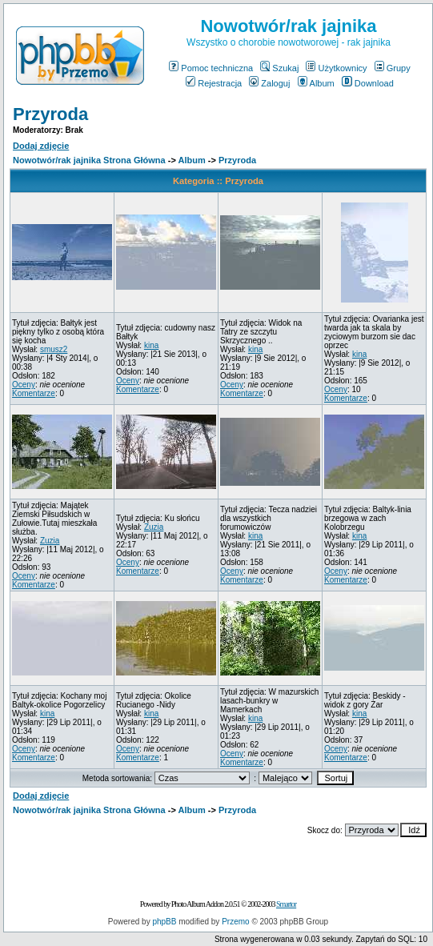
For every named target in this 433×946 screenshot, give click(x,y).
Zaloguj (269, 83)
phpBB (164, 921)
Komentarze (33, 393)
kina (151, 345)
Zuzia (49, 540)
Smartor (286, 904)
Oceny (23, 384)
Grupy (393, 68)
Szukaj (279, 68)
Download (368, 83)
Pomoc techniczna (211, 68)
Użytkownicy (336, 68)
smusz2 (53, 349)
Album (316, 83)
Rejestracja (214, 83)
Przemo (235, 921)
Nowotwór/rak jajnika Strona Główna (89, 160)
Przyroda (50, 114)
